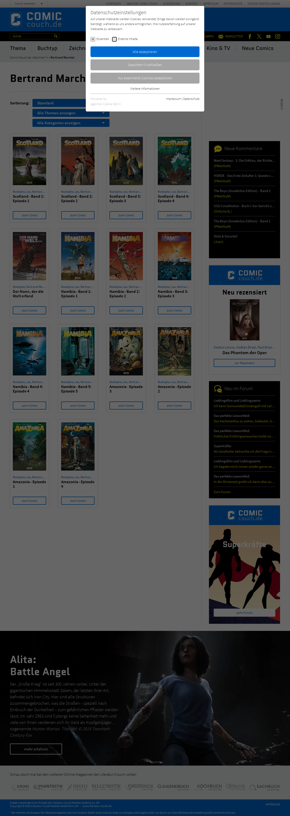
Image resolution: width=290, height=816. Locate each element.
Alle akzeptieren (145, 51)
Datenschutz (191, 99)
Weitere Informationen (145, 88)
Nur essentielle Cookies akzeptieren (145, 78)
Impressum (173, 99)
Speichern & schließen (145, 64)
